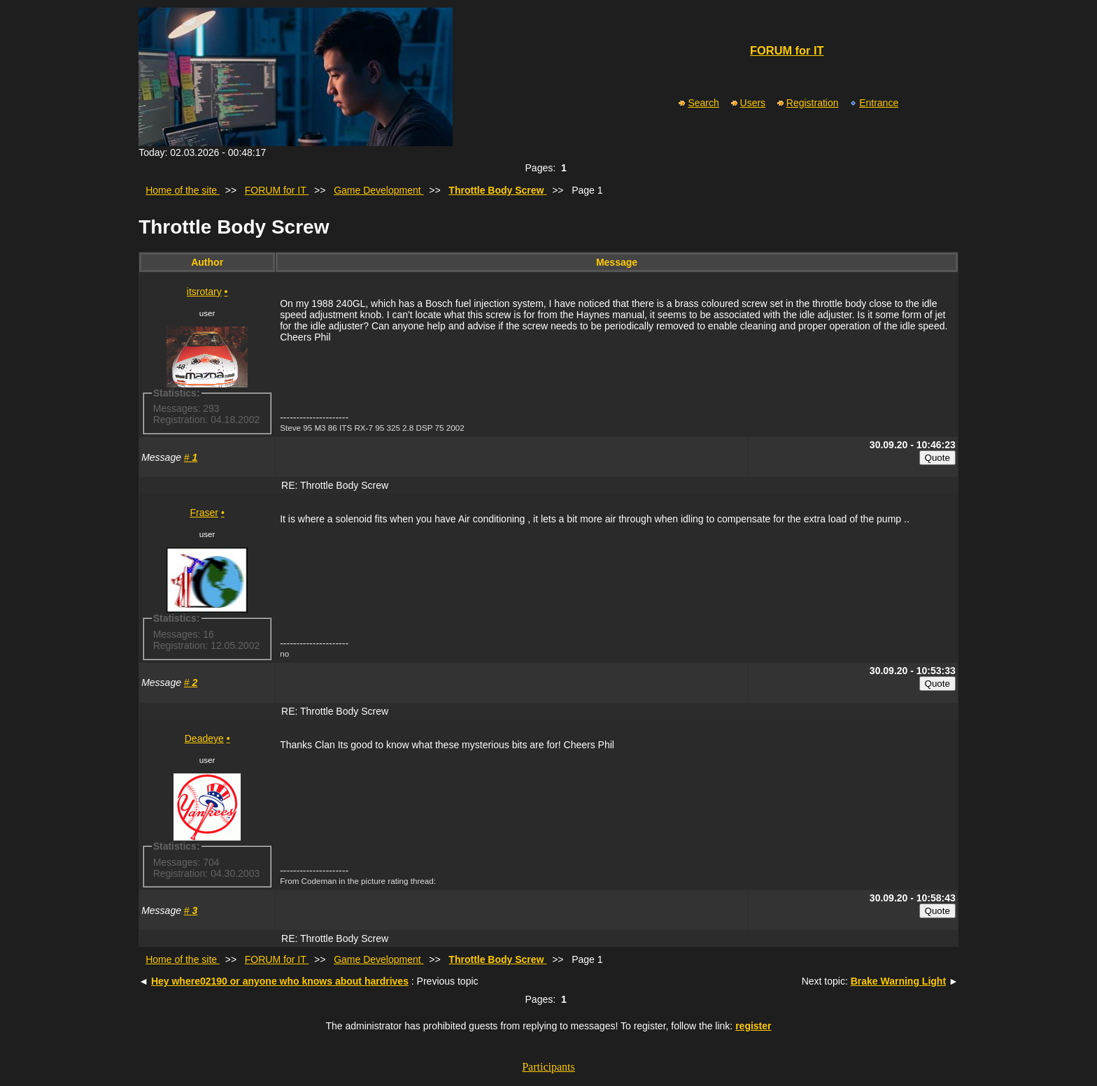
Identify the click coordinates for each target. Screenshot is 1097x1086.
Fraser (204, 512)
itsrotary (204, 291)
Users (748, 102)
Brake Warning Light (898, 981)
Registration (807, 102)
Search (698, 102)
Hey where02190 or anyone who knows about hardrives (280, 981)
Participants (548, 1067)
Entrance (873, 102)
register (753, 1025)
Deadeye (204, 738)
